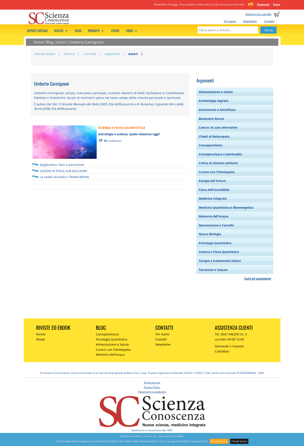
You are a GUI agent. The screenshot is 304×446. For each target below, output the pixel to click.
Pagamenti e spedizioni (152, 392)
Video (132, 30)
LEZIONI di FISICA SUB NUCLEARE (63, 171)
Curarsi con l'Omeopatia (216, 172)
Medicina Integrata (213, 198)
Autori (61, 42)
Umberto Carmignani (86, 42)
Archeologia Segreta (213, 101)
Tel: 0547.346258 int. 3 (231, 334)
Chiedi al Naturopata (214, 136)
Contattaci (222, 351)
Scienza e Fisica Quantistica (219, 252)
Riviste (61, 30)
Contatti (269, 21)
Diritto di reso (152, 382)
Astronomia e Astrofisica (217, 110)
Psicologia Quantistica (215, 243)
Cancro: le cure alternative (218, 127)
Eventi (115, 30)
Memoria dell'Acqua (213, 216)
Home (38, 42)
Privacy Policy (219, 441)
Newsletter (250, 21)
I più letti (89, 54)
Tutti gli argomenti (257, 279)
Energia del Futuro (212, 181)
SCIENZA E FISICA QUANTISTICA (121, 128)
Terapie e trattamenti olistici (220, 261)
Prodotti (96, 30)
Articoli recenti (44, 54)
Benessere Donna (211, 119)
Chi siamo (230, 21)
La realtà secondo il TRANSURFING (64, 177)
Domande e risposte (229, 346)
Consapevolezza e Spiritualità (220, 154)
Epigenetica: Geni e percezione (62, 165)
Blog (78, 30)
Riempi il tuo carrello (258, 14)
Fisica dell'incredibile (214, 190)
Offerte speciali (37, 30)
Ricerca (69, 54)
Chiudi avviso (239, 441)
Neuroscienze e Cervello (216, 225)
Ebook (40, 339)
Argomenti (112, 54)
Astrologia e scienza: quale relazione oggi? (129, 134)
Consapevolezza (210, 145)
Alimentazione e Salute (216, 92)
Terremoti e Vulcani (213, 270)
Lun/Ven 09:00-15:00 (229, 339)
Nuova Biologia (210, 234)
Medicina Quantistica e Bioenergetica (226, 207)
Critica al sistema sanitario (218, 163)
